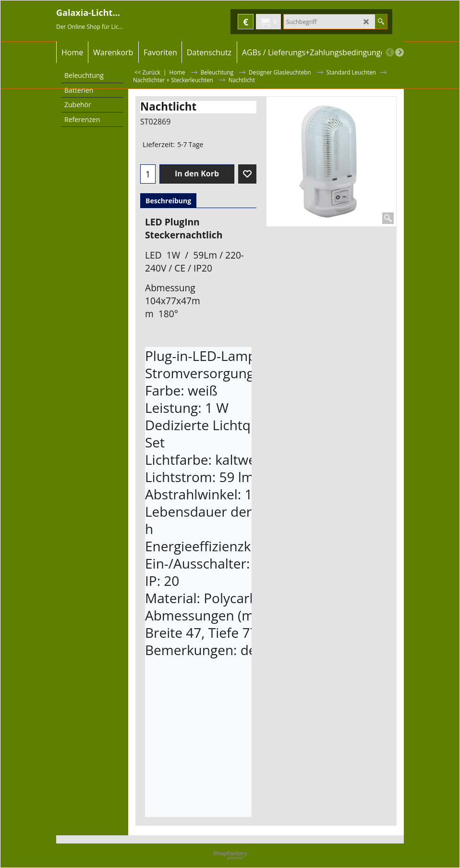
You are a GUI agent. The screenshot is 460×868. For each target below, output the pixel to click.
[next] (399, 52)
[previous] (390, 52)
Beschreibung (168, 200)
